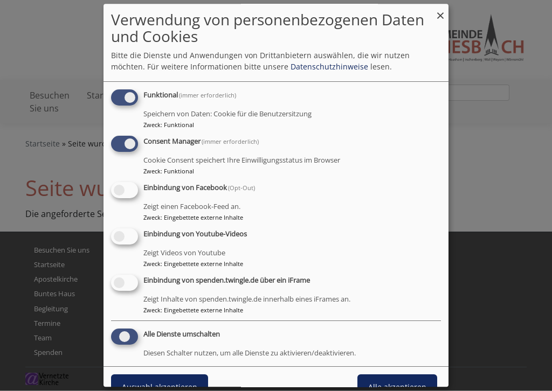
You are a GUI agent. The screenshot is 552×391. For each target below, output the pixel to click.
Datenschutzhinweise (329, 67)
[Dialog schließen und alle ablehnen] (440, 10)
